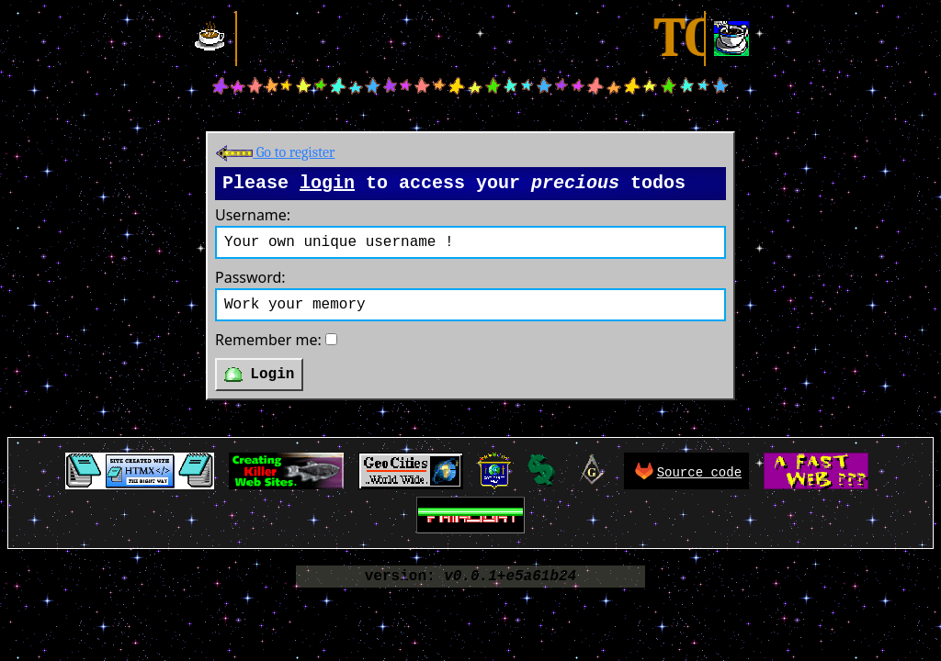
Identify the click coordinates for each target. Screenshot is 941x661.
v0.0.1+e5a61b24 (510, 576)
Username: (252, 215)
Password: (250, 277)
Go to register (274, 152)
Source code (699, 472)
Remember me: (268, 340)
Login (259, 374)
